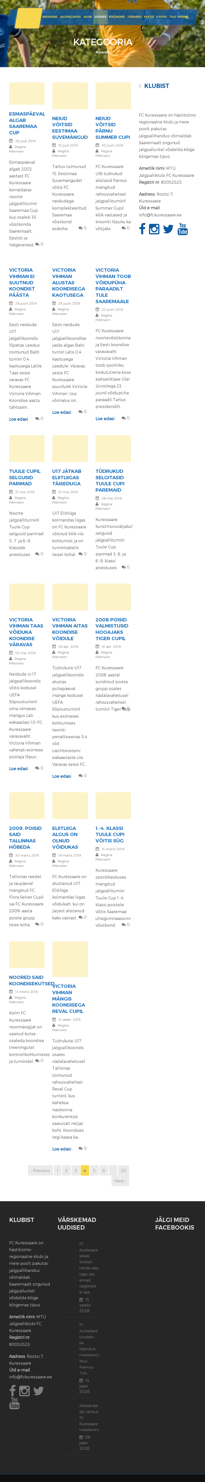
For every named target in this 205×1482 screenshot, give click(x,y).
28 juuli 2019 (25, 141)
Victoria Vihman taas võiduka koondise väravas (26, 632)
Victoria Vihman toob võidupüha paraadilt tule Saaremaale (113, 285)
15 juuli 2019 (68, 145)
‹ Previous (40, 1170)
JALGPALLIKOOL (70, 16)
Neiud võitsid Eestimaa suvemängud (70, 128)
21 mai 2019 (24, 492)
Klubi (87, 16)
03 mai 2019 (25, 653)
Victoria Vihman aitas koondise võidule (70, 629)
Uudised (100, 16)
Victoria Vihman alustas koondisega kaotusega (68, 282)
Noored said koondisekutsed (31, 980)
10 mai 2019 (68, 492)
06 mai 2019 (112, 498)
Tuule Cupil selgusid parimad (25, 477)
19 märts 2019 (69, 855)
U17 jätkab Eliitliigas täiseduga (66, 477)
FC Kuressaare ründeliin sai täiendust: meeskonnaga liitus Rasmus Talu (91, 1349)
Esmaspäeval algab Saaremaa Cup (27, 123)
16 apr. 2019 (111, 646)
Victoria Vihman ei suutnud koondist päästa (22, 282)
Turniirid (134, 16)
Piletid (149, 16)
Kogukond (117, 16)
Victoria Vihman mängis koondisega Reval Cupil (68, 998)
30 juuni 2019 (112, 145)
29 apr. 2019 (68, 646)
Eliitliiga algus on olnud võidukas (65, 837)
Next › (120, 1180)
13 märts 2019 (26, 992)
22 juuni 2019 (112, 309)
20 (123, 1170)
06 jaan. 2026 (84, 1443)
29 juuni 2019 (25, 303)
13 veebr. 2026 (85, 1305)
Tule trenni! (178, 16)
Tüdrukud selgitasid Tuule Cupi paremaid (110, 480)
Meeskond (49, 16)
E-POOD (161, 16)
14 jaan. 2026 (84, 1386)
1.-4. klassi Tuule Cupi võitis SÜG (110, 834)
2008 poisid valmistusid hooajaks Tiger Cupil (112, 629)
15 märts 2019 (113, 849)
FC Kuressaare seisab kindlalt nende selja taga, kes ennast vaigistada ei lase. (89, 1268)
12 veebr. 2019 (69, 1019)
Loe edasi (18, 419)
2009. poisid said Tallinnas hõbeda (25, 837)
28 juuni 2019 (69, 303)
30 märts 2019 (27, 855)
